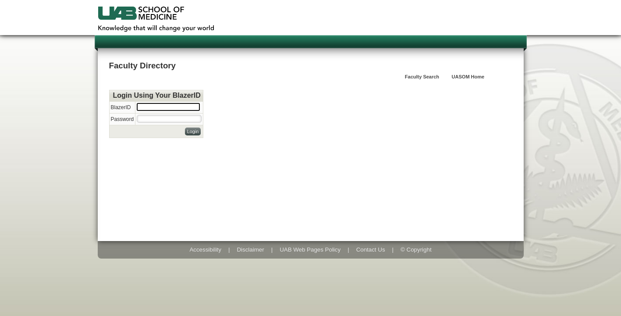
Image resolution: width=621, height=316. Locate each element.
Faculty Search (422, 76)
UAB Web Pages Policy (310, 249)
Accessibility (205, 249)
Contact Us (370, 249)
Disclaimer (250, 249)
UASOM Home (468, 76)
